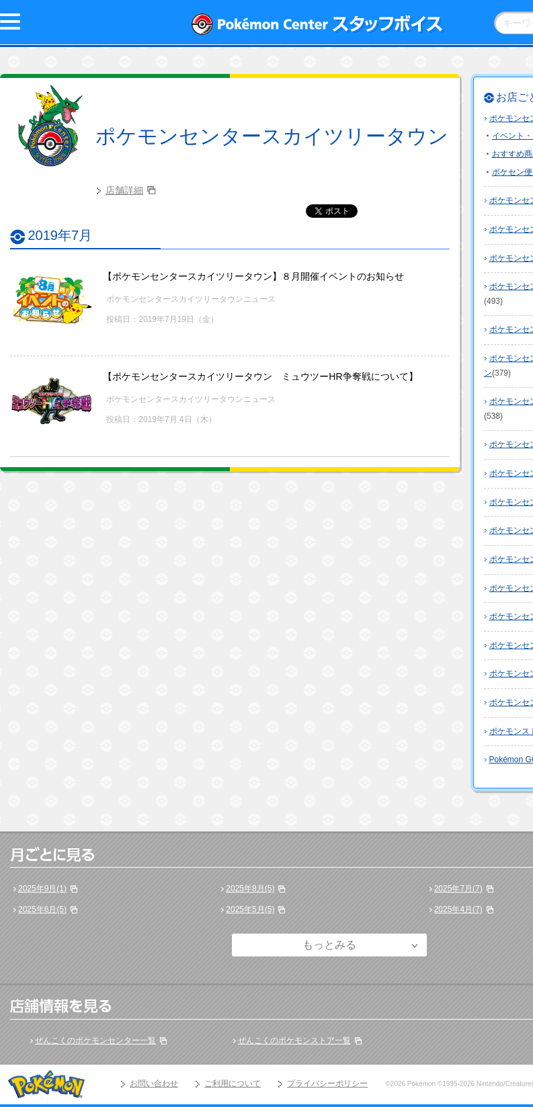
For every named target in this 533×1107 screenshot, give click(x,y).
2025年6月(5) (42, 909)
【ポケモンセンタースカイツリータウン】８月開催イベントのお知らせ (253, 276)
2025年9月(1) (42, 888)
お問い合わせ (154, 1083)
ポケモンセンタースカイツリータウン (271, 136)
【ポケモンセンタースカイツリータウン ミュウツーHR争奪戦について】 (260, 376)
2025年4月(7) (458, 909)
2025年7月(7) (458, 888)
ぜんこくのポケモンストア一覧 (294, 1040)
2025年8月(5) (250, 888)
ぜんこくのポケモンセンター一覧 (95, 1040)
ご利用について (232, 1083)
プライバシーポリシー (327, 1083)
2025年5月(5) (250, 909)
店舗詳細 (124, 190)
